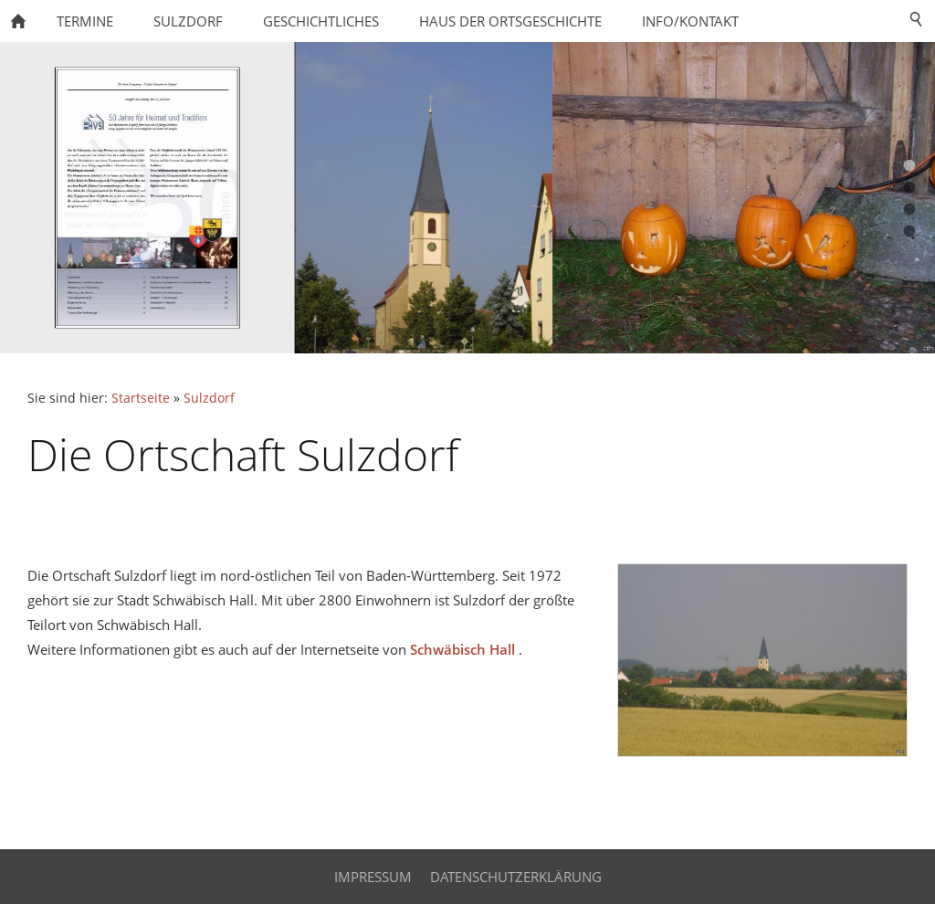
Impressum (373, 876)
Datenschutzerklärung (516, 876)
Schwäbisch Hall (462, 649)
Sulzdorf (209, 398)
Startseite (140, 398)
